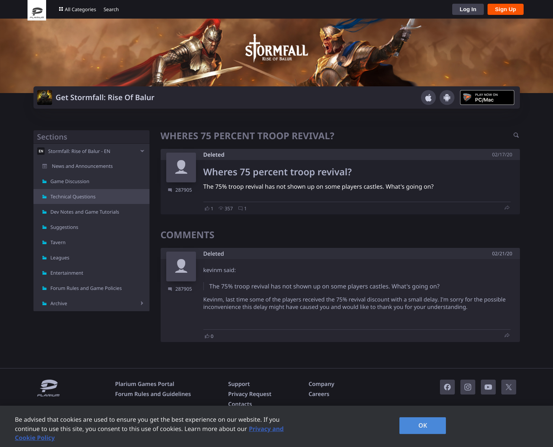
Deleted (214, 155)
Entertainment (67, 272)
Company (321, 384)
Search (111, 9)
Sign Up (505, 9)
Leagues (60, 257)
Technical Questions (73, 196)
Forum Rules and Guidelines (153, 394)
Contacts (240, 404)
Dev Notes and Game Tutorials (85, 211)
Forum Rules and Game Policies (86, 288)
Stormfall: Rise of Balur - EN (79, 151)
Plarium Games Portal (144, 384)
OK (422, 425)
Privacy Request (249, 394)
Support (239, 384)
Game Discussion (70, 181)
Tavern (58, 242)
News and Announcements (82, 166)
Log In (468, 9)
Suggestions (64, 227)
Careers (319, 394)
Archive (59, 303)
